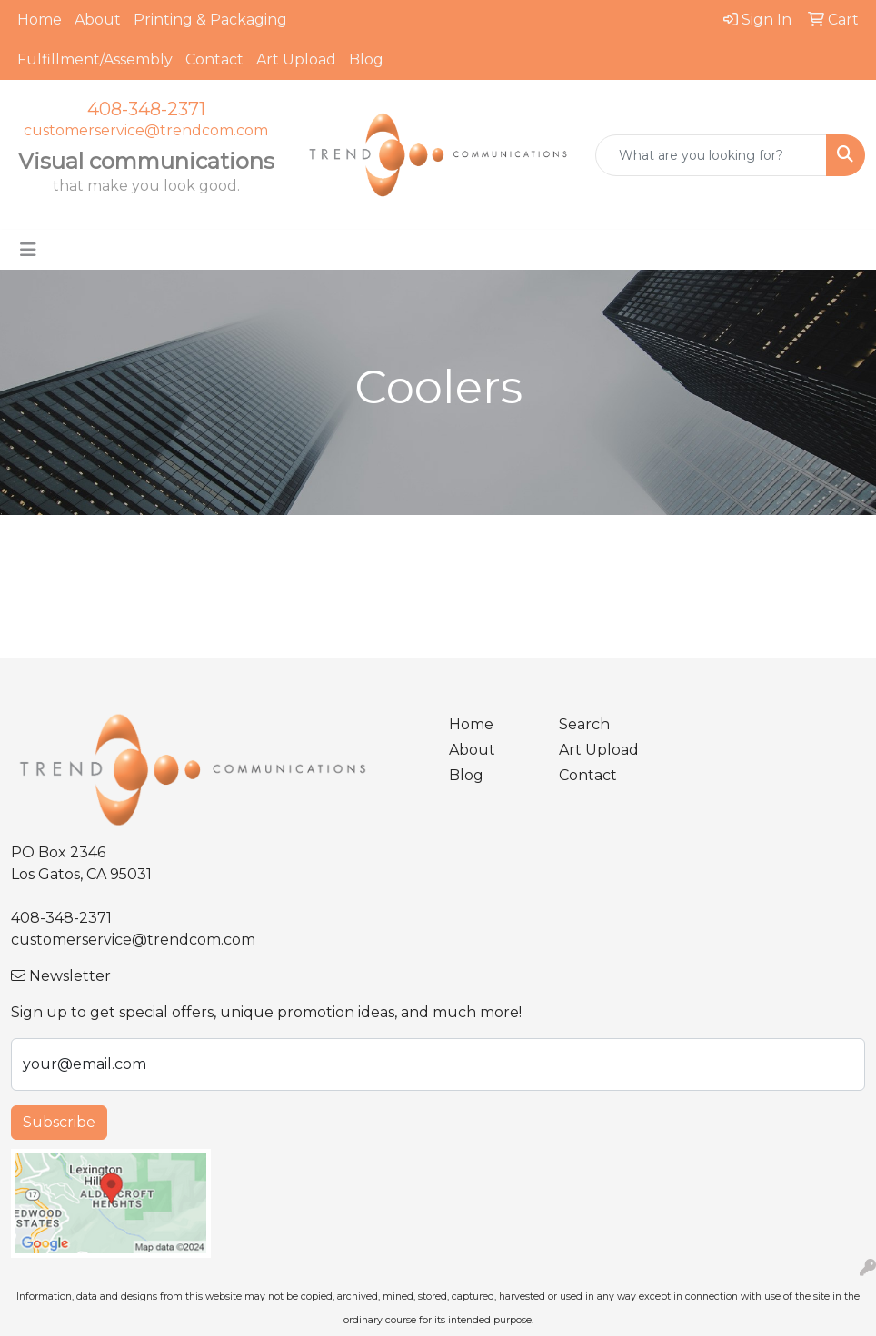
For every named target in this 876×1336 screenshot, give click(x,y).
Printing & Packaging (210, 19)
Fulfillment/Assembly (95, 59)
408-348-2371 (146, 109)
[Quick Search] (711, 155)
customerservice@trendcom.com (146, 130)
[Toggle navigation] (28, 249)
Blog (366, 59)
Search (584, 724)
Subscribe (59, 1122)
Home (39, 19)
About (98, 19)
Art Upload (296, 59)
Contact (214, 59)
